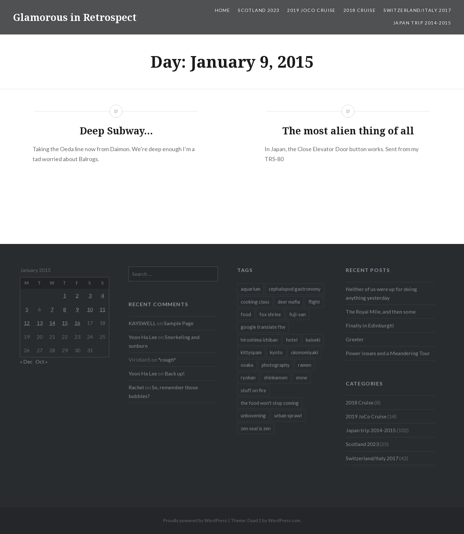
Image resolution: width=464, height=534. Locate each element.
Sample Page (178, 323)
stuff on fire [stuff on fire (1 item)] (253, 390)
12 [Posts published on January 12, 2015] (27, 323)
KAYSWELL (142, 323)
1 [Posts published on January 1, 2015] (64, 295)
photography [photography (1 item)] (276, 365)
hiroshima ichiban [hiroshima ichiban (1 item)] (259, 340)
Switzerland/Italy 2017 (417, 10)
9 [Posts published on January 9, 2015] (77, 309)
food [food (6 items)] (246, 314)
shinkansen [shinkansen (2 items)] (275, 377)
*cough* (167, 359)
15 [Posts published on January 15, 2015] (65, 323)
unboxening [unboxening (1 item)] (253, 415)
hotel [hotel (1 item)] (291, 340)
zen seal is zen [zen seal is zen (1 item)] (256, 428)
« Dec (26, 361)
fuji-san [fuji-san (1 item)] (297, 314)
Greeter (355, 339)
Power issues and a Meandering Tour (388, 353)
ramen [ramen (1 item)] (304, 365)
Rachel (136, 387)
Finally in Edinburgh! (370, 325)
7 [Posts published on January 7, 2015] (52, 309)
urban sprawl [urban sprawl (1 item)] (288, 415)
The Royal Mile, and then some (381, 311)
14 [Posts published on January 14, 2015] (52, 323)
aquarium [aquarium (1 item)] (250, 289)
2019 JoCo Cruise (311, 10)
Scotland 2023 (258, 10)
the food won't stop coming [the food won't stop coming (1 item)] (270, 403)
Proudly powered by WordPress (195, 520)
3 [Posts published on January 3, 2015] (90, 295)
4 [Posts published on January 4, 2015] (102, 295)
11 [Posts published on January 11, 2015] (102, 309)
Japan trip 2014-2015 (422, 22)
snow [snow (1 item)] (301, 377)
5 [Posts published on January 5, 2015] (26, 309)
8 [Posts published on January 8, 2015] (64, 309)
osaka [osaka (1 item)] (247, 365)
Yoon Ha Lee (143, 337)
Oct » (41, 361)
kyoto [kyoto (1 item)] (276, 352)
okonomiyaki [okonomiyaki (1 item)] (304, 352)
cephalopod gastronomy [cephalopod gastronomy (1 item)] (295, 289)
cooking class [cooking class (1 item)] (255, 302)
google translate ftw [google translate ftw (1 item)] (263, 327)
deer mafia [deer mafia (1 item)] (289, 302)
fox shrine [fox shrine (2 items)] (270, 314)
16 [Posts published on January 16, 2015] (77, 323)
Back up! (175, 373)
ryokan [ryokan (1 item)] (248, 377)
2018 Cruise (359, 10)
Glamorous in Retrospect (75, 17)
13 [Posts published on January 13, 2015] (40, 323)
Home (222, 10)
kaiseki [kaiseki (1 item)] (313, 340)
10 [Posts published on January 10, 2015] (90, 309)
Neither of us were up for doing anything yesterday (381, 293)
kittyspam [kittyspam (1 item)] (251, 352)
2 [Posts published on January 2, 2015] (77, 295)
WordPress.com (284, 520)
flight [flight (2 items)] (314, 302)
